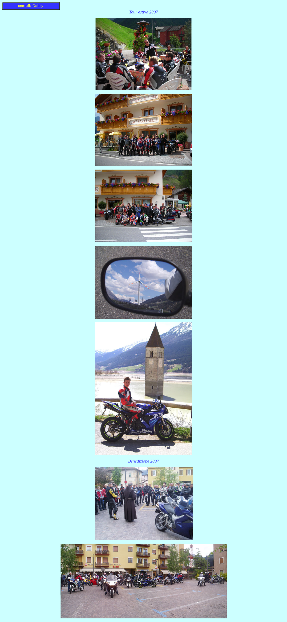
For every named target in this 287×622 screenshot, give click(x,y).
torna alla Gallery (30, 6)
